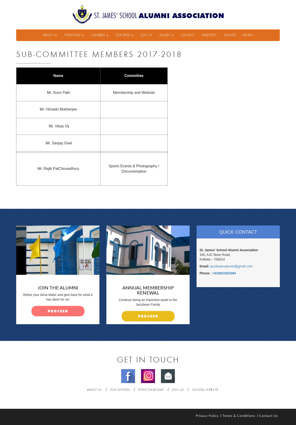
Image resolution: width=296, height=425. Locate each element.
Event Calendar (151, 389)
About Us (50, 35)
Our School (120, 389)
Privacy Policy (207, 416)
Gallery (166, 35)
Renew (248, 35)
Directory (209, 35)
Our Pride (124, 35)
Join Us (146, 35)
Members (99, 35)
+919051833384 (224, 273)
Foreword (74, 35)
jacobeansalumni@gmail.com (231, 266)
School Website (205, 389)
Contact (187, 35)
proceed (58, 311)
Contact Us (268, 416)
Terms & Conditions (238, 416)
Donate (230, 35)
